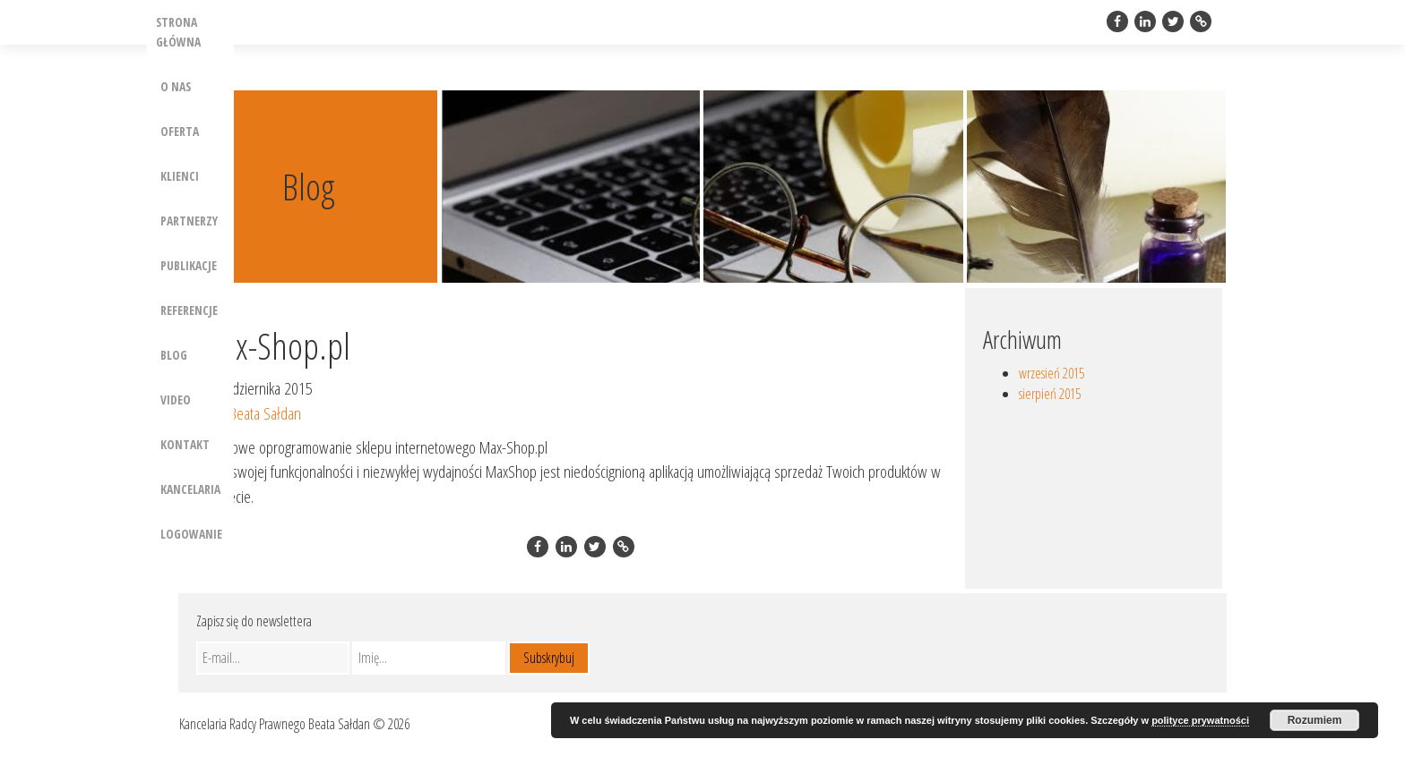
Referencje (189, 310)
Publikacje (188, 265)
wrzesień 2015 (1051, 373)
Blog (173, 354)
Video (175, 399)
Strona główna (178, 31)
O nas (175, 86)
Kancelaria (190, 488)
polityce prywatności (1200, 720)
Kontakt (185, 444)
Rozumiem (1315, 720)
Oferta (179, 131)
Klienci (179, 175)
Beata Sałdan (265, 413)
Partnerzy (189, 220)
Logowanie (191, 533)
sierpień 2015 (1050, 394)
